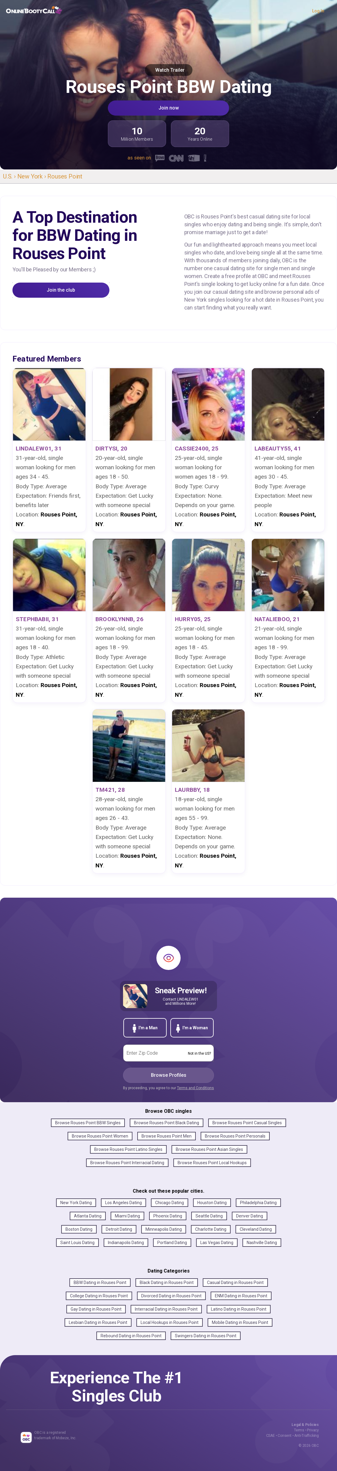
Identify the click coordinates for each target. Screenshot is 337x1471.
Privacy (313, 1430)
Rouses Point (64, 176)
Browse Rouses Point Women (100, 1136)
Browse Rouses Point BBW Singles (88, 1122)
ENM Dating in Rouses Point (241, 1295)
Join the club (61, 290)
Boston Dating (78, 1229)
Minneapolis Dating (163, 1229)
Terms (299, 1430)
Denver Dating (249, 1216)
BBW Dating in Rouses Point (100, 1282)
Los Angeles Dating (123, 1202)
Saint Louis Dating (77, 1242)
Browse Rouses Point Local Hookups (212, 1162)
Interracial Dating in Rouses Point (166, 1309)
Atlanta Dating (88, 1216)
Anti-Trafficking (306, 1435)
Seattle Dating (209, 1216)
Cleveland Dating (256, 1229)
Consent (285, 1435)
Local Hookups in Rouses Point (170, 1322)
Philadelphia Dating (258, 1202)
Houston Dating (212, 1202)
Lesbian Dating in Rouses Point (98, 1322)
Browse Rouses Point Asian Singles (209, 1149)
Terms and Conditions (195, 1088)
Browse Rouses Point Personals (235, 1136)
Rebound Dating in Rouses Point (131, 1335)
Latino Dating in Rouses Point (238, 1309)
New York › (32, 176)
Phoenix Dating (167, 1216)
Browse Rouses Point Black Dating (166, 1122)
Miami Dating (127, 1216)
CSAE (270, 1435)
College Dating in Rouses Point (99, 1295)
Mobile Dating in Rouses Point (240, 1322)
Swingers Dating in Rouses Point (205, 1335)
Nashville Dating (262, 1242)
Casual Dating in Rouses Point (235, 1282)
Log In (318, 10)
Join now (168, 108)
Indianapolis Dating (126, 1242)
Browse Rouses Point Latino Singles (128, 1149)
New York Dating (76, 1202)
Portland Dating (172, 1242)
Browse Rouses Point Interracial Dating (127, 1162)
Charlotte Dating (210, 1229)
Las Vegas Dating (216, 1242)
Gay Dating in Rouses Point (96, 1309)
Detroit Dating (119, 1229)
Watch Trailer (169, 70)
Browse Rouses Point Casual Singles (247, 1122)
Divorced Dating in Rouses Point (171, 1295)
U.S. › (10, 176)
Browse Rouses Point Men (167, 1136)
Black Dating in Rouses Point (167, 1282)
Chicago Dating (169, 1202)
